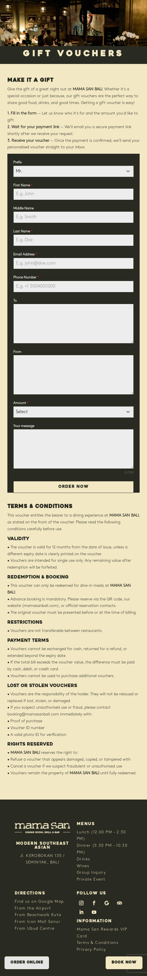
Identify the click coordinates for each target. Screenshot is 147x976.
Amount (21, 403)
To (15, 301)
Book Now (124, 962)
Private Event (91, 879)
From (17, 352)
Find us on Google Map (39, 902)
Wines (83, 866)
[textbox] (68, 412)
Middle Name (23, 208)
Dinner (84, 846)
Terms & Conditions (97, 943)
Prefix (17, 162)
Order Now (73, 487)
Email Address (25, 254)
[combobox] (73, 171)
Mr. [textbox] (19, 171)
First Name (23, 185)
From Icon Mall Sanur (37, 922)
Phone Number (26, 277)
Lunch (83, 832)
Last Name (23, 231)
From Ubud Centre (34, 929)
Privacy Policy (91, 950)
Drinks (83, 859)
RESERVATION (42, 875)
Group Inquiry (91, 873)
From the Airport (33, 908)
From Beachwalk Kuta (38, 915)
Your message (23, 426)
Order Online (26, 962)
